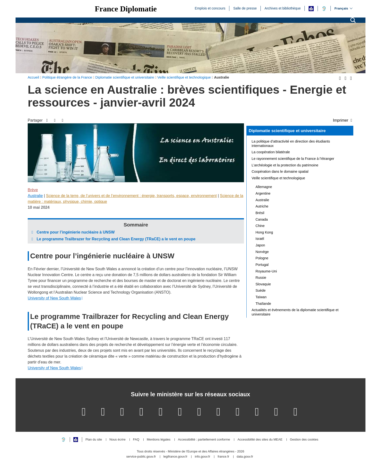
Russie (261, 278)
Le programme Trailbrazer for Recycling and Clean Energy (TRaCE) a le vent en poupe (116, 239)
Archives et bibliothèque (283, 8)
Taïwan (261, 297)
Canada (262, 219)
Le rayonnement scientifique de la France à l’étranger (293, 159)
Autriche (262, 206)
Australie (35, 196)
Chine (260, 226)
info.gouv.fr (202, 456)
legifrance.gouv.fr (175, 456)
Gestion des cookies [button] (304, 439)
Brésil (260, 213)
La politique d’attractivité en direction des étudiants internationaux (291, 143)
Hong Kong (264, 232)
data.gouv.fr (245, 456)
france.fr (223, 456)
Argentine (263, 193)
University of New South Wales (54, 298)
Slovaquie (263, 284)
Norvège (262, 252)
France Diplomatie (126, 9)
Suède (261, 290)
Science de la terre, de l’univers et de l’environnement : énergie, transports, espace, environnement (131, 196)
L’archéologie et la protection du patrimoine (285, 165)
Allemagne (264, 187)
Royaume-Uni (266, 271)
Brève (33, 190)
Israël (260, 239)
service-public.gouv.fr (141, 456)
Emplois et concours (210, 8)
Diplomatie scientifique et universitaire (287, 130)
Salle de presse (245, 8)
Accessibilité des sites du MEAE (259, 439)
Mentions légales (159, 439)
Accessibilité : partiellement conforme (204, 439)
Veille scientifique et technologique (278, 178)
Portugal (262, 265)
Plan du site (94, 439)
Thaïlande (263, 304)
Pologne (262, 258)
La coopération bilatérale (271, 152)
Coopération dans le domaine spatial (280, 171)
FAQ (136, 439)
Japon (260, 245)
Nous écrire (117, 439)
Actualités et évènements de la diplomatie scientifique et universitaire (295, 312)
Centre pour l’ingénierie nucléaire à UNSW (76, 232)
